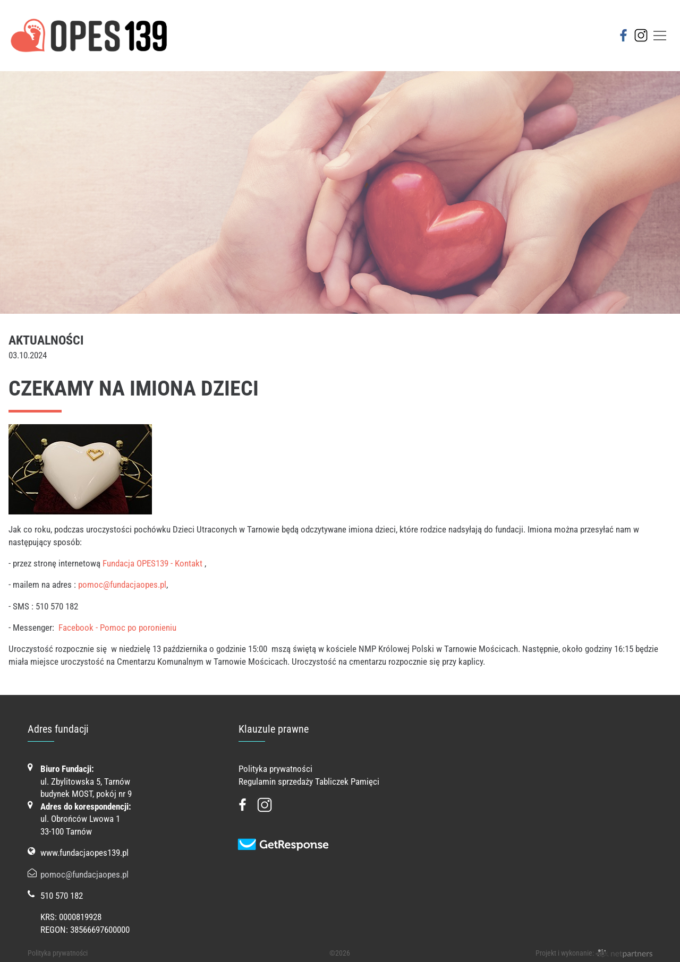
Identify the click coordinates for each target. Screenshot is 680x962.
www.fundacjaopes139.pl (84, 852)
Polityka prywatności (275, 768)
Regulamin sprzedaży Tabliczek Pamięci (309, 781)
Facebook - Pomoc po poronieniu (117, 627)
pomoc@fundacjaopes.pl (122, 584)
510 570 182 (61, 895)
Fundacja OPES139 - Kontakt (152, 563)
